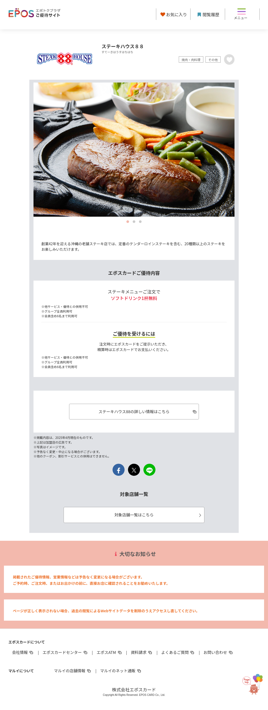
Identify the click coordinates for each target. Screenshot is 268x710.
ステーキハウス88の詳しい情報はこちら (147, 411)
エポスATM (109, 652)
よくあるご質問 (178, 652)
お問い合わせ (218, 652)
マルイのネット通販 (121, 670)
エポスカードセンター (65, 652)
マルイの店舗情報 (73, 670)
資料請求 (142, 652)
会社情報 (23, 652)
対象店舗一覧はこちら (158, 514)
